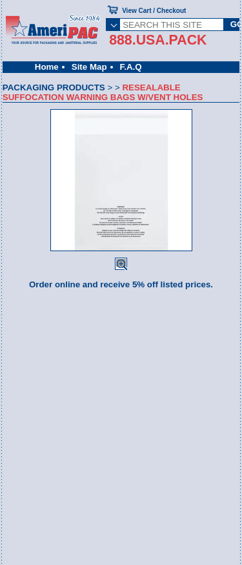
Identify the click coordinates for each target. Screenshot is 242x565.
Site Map (89, 67)
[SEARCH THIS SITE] (171, 24)
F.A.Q (131, 67)
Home (47, 67)
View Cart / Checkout (154, 10)
